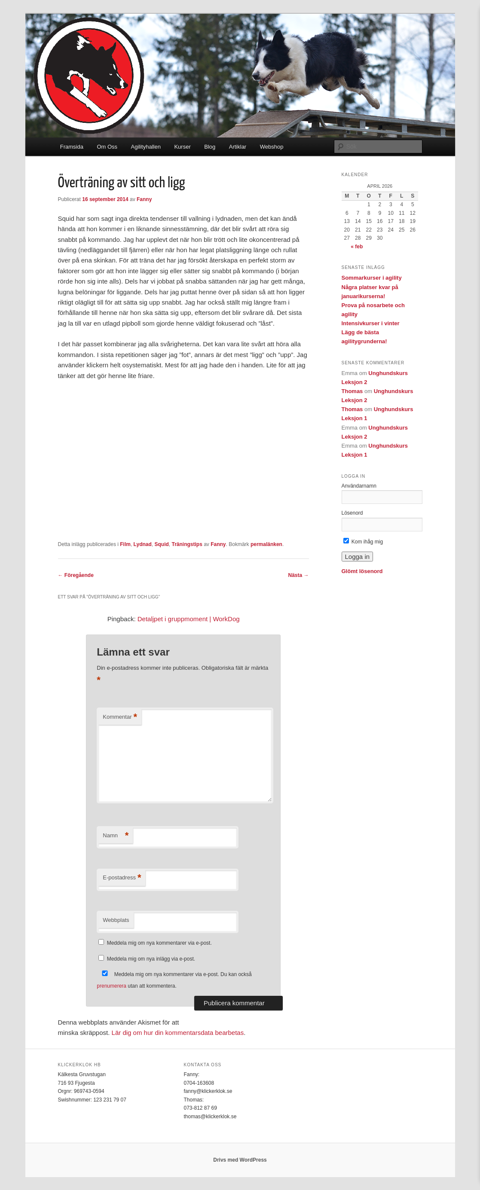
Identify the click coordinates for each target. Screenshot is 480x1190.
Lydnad (143, 544)
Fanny (144, 199)
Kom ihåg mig (363, 542)
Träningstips (187, 544)
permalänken (266, 544)
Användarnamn (359, 486)
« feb (357, 247)
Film (125, 544)
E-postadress (122, 878)
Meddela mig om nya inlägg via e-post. (151, 959)
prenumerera (111, 986)
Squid (162, 544)
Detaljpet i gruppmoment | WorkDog (189, 618)
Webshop (272, 146)
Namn (115, 836)
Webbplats (116, 920)
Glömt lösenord (362, 571)
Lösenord (352, 513)
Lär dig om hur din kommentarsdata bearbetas (178, 1032)
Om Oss (107, 146)
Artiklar (237, 146)
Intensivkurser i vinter (371, 323)
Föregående (76, 575)
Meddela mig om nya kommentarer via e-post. (159, 943)
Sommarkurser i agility (372, 278)
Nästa (298, 575)
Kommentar (120, 717)
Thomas (352, 391)
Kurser (182, 146)
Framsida (71, 146)
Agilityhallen (146, 146)
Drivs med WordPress (240, 1160)
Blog (209, 146)
